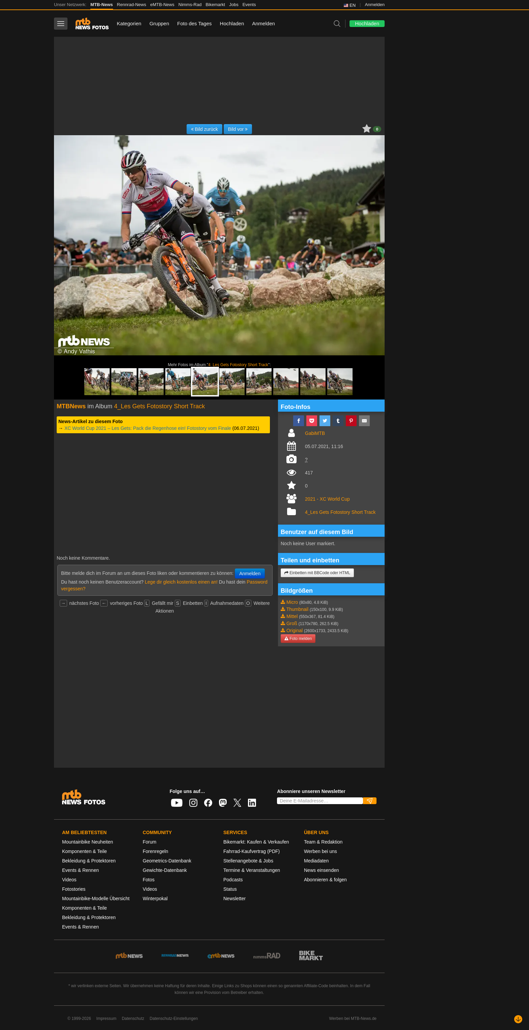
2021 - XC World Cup (327, 499)
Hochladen (232, 23)
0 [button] (377, 129)
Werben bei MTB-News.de (353, 1018)
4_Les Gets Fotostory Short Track (238, 364)
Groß (291, 623)
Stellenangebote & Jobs (248, 860)
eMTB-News (162, 4)
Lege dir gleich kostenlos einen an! (181, 582)
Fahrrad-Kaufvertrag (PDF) (251, 851)
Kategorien (129, 23)
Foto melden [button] (298, 638)
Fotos (149, 879)
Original (294, 630)
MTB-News (101, 4)
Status (230, 889)
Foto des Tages (194, 23)
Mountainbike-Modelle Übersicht (96, 898)
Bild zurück (204, 129)
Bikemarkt (215, 4)
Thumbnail (297, 609)
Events (249, 4)
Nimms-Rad (190, 4)
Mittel (292, 616)
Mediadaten (316, 860)
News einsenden (321, 870)
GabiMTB (315, 433)
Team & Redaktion (323, 842)
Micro (292, 602)
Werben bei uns (320, 851)
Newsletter (234, 898)
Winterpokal (155, 898)
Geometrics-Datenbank (167, 860)
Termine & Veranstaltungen (251, 870)
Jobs (233, 4)
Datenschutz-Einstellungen (174, 1018)
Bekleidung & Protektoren (89, 860)
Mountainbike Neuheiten (87, 842)
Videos (69, 879)
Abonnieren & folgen (325, 879)
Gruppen (159, 23)
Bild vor (238, 129)
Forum (149, 842)
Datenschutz (133, 1018)
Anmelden (375, 4)
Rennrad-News (131, 4)
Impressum (106, 1018)
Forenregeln (155, 851)
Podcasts (233, 879)
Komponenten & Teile (84, 851)
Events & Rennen (80, 870)
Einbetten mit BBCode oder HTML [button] (317, 572)
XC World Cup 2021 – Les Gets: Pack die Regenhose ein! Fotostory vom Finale (147, 428)
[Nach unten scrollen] (518, 1019)
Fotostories (73, 889)
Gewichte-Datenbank (165, 870)
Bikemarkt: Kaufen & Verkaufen (256, 842)
